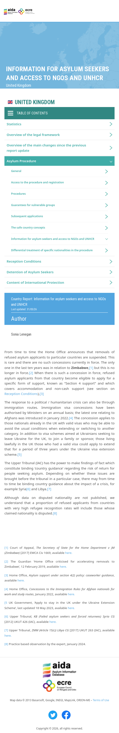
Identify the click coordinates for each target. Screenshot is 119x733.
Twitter (52, 715)
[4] (71, 418)
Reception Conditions (21, 393)
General (16, 171)
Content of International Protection (35, 282)
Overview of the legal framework (33, 134)
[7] (49, 489)
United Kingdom (35, 102)
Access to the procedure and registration (37, 182)
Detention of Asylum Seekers (30, 272)
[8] (55, 513)
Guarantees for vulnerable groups (33, 205)
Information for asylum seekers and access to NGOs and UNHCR (52, 239)
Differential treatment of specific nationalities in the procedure (52, 250)
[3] (42, 393)
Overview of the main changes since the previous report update (46, 147)
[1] (91, 367)
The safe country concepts (28, 227)
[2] (31, 373)
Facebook (66, 715)
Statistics (14, 124)
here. (68, 553)
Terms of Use (101, 700)
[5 (5, 603)
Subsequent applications (27, 216)
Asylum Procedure (21, 161)
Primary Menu (112, 11)
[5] (20, 454)
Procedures (18, 194)
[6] (28, 489)
